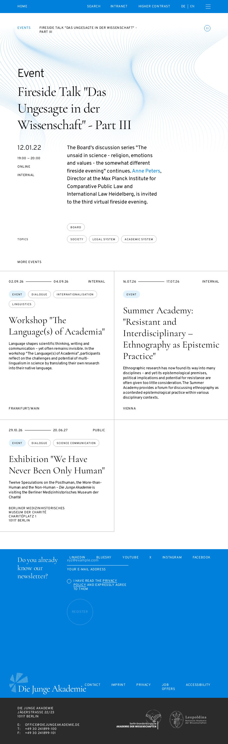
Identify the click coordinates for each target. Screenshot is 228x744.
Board (75, 227)
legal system (104, 239)
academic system (139, 239)
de (183, 6)
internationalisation (75, 294)
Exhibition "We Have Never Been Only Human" (57, 464)
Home (22, 7)
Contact (92, 685)
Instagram (172, 558)
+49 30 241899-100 (41, 729)
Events (24, 28)
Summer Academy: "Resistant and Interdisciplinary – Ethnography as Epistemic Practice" (171, 333)
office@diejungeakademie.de (52, 725)
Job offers (168, 687)
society (76, 239)
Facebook (202, 558)
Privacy (143, 685)
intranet (119, 6)
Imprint (118, 685)
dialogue (39, 294)
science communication (76, 443)
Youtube (130, 558)
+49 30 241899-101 (40, 733)
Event (17, 294)
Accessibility (198, 685)
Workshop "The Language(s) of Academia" (57, 325)
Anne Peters (146, 171)
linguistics (22, 304)
